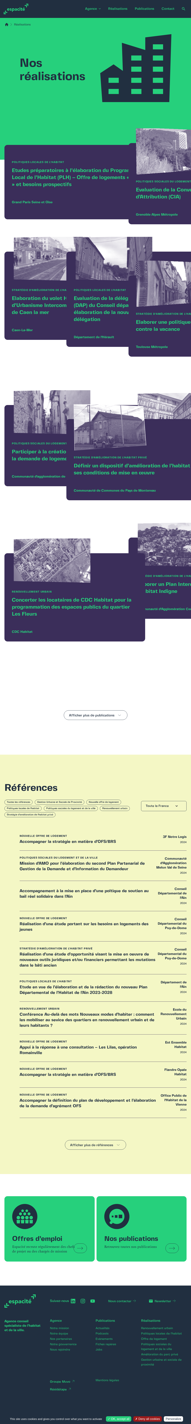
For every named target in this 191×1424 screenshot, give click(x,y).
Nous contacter (121, 1311)
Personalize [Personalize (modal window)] (173, 1418)
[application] (94, 9)
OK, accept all (118, 1418)
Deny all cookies (147, 1418)
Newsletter (165, 1311)
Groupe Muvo (60, 1391)
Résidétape (59, 1399)
